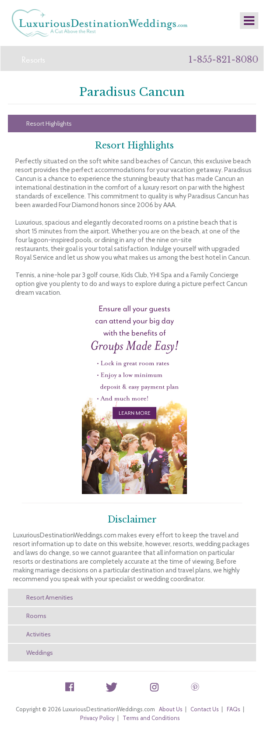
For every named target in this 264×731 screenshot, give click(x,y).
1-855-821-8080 (223, 59)
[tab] (132, 123)
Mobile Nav (249, 20)
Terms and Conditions (151, 717)
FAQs (233, 709)
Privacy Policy (97, 717)
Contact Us (204, 709)
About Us (171, 709)
